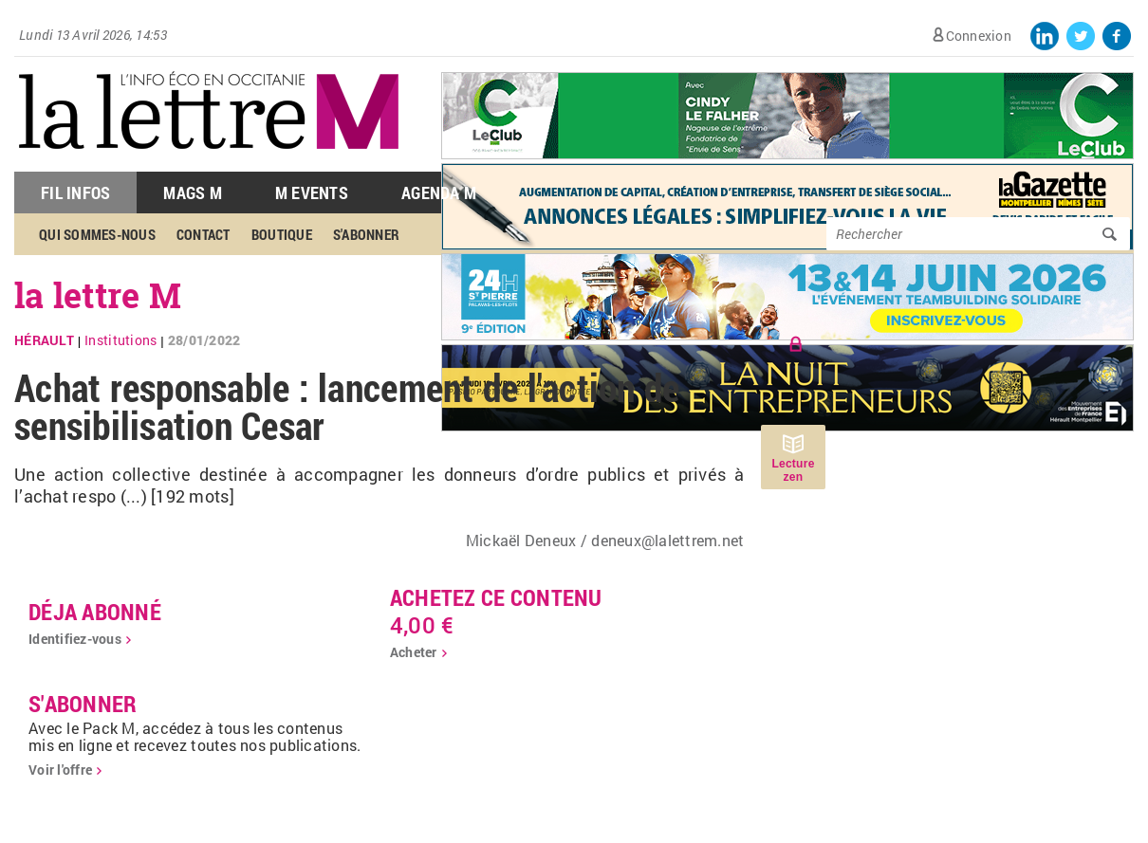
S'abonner (366, 234)
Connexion (978, 36)
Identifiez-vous (74, 639)
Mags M (192, 192)
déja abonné (94, 611)
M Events (311, 192)
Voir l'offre (60, 770)
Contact (203, 234)
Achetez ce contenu (496, 597)
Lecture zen (792, 470)
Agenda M (438, 192)
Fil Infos (75, 192)
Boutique (281, 234)
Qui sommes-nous (97, 234)
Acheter (413, 652)
